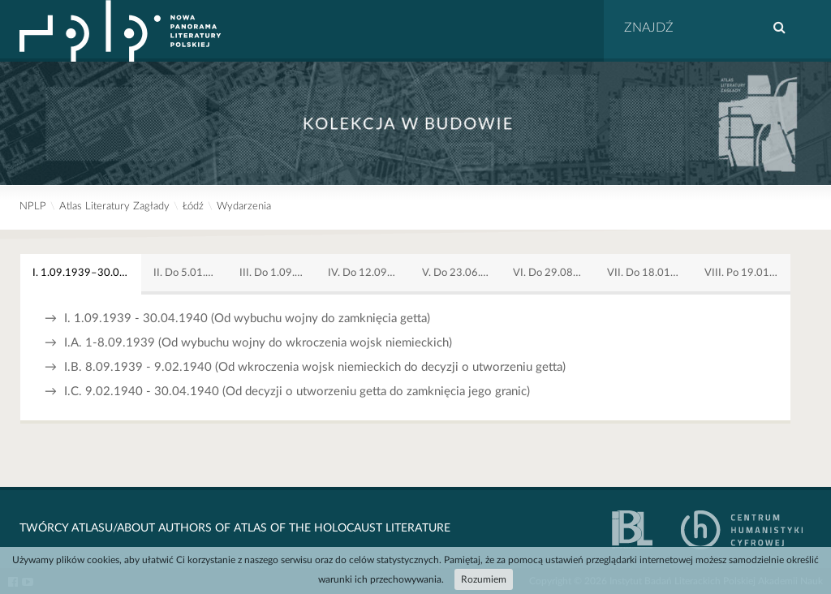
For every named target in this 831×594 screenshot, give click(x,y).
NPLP (32, 206)
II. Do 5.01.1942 (190, 272)
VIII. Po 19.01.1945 (747, 272)
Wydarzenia (244, 206)
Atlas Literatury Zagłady (114, 206)
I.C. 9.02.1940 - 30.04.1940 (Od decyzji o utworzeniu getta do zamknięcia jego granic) (287, 391)
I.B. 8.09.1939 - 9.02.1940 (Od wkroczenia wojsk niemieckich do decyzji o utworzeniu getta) (305, 367)
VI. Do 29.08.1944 (554, 272)
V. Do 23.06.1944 (461, 272)
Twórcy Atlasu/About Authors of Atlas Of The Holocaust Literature (234, 528)
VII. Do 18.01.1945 (649, 272)
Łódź (193, 206)
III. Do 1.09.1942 (277, 272)
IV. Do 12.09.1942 (369, 272)
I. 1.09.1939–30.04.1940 (86, 272)
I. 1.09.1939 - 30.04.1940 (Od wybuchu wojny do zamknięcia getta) (237, 318)
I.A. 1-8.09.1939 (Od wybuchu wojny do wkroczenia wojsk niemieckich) (248, 343)
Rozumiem (483, 579)
